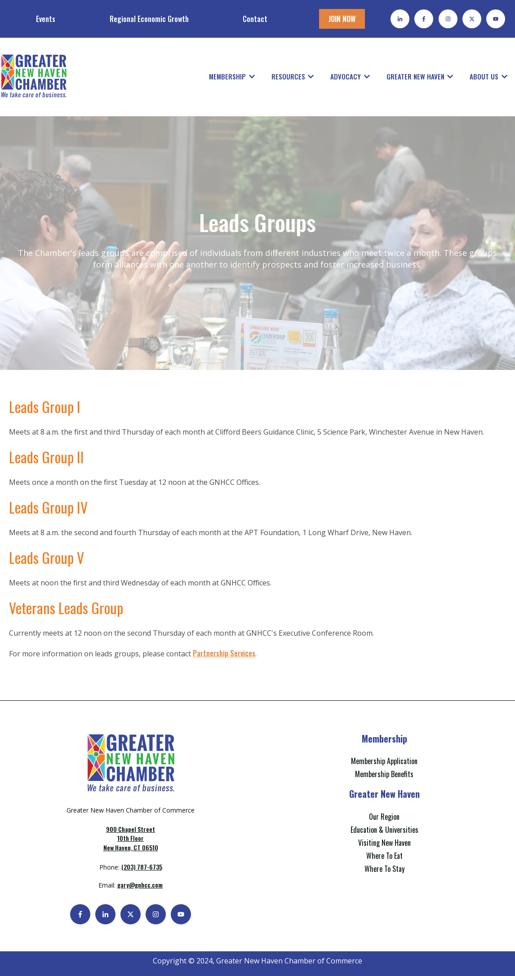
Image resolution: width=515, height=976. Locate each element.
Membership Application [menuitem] (384, 761)
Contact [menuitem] (255, 18)
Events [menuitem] (45, 18)
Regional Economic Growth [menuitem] (149, 18)
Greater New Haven (415, 76)
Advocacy (345, 76)
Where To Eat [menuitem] (384, 855)
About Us (484, 76)
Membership (227, 76)
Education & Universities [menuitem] (384, 829)
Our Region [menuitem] (384, 816)
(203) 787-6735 (141, 866)
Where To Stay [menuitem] (384, 868)
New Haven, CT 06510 (130, 838)
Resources (288, 76)
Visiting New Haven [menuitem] (384, 842)
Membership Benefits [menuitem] (384, 774)
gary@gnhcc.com (140, 884)
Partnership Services (224, 653)
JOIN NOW (342, 18)
